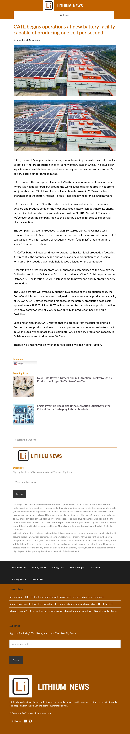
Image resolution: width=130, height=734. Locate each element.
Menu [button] (66, 15)
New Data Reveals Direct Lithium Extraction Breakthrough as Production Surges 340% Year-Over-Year (74, 379)
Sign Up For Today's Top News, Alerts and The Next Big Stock (42, 472)
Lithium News (64, 5)
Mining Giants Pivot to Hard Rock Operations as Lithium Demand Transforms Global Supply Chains (63, 610)
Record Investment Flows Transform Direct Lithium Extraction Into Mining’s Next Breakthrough (61, 603)
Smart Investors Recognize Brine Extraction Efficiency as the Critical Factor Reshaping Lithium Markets (74, 407)
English (19, 363)
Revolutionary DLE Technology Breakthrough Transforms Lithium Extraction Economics (56, 596)
